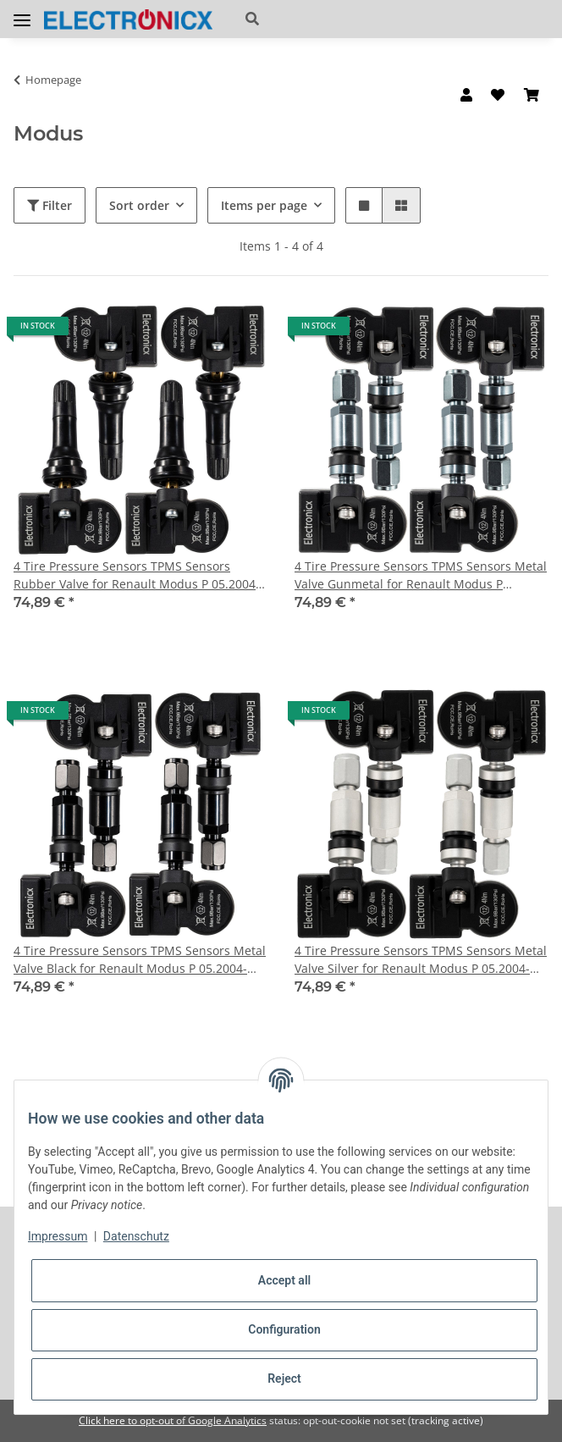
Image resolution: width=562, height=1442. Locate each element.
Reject (284, 1378)
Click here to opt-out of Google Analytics (173, 1420)
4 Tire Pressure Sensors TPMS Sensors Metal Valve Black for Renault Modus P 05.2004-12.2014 (140, 959)
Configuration (284, 1329)
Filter (49, 205)
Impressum (57, 1236)
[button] (334, 19)
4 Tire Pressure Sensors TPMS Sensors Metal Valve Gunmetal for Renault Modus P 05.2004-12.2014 (421, 575)
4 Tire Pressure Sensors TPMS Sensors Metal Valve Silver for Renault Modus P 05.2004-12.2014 (421, 959)
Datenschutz (136, 1236)
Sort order (139, 205)
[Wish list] (498, 95)
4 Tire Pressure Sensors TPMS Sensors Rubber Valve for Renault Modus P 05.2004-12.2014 (137, 575)
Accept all (284, 1280)
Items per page (264, 205)
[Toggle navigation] (22, 13)
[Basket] (531, 95)
